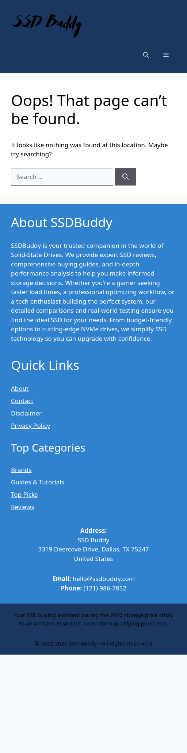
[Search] (125, 177)
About (19, 388)
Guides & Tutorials (37, 482)
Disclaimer (26, 413)
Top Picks (24, 494)
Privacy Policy (30, 425)
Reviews (22, 507)
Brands (21, 469)
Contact (22, 401)
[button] (146, 55)
